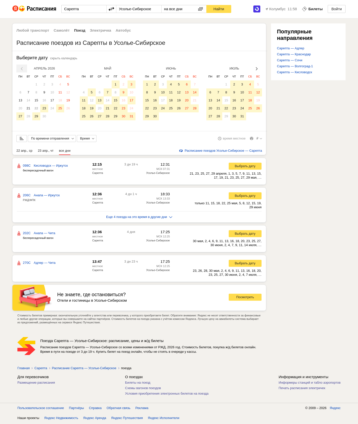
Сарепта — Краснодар (294, 54)
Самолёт (62, 30)
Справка (95, 409)
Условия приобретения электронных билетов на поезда (167, 394)
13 (20, 100)
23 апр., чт (45, 151)
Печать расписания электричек (302, 389)
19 (68, 100)
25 (60, 108)
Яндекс (335, 409)
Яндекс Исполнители (163, 419)
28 (28, 116)
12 (68, 92)
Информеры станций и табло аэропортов (310, 383)
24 (52, 108)
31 (131, 116)
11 (60, 92)
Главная (23, 369)
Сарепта (97, 173)
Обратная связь (119, 409)
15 (36, 100)
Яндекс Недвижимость (61, 419)
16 (44, 100)
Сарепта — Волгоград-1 (295, 66)
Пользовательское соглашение (40, 409)
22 (36, 108)
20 (20, 108)
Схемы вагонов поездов (143, 389)
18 (60, 100)
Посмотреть (245, 298)
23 (44, 108)
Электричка (100, 30)
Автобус (123, 30)
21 (28, 108)
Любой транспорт (32, 30)
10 (52, 92)
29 (36, 116)
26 (68, 108)
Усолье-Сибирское (158, 173)
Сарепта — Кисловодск (294, 72)
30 (44, 116)
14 (28, 100)
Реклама (141, 409)
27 (20, 116)
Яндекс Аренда (94, 419)
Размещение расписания (36, 383)
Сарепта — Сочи (289, 60)
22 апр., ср (24, 151)
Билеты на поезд (137, 383)
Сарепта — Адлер (290, 48)
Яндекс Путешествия (127, 419)
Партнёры (76, 409)
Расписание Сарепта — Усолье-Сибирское (84, 369)
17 (52, 100)
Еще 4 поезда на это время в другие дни (139, 218)
